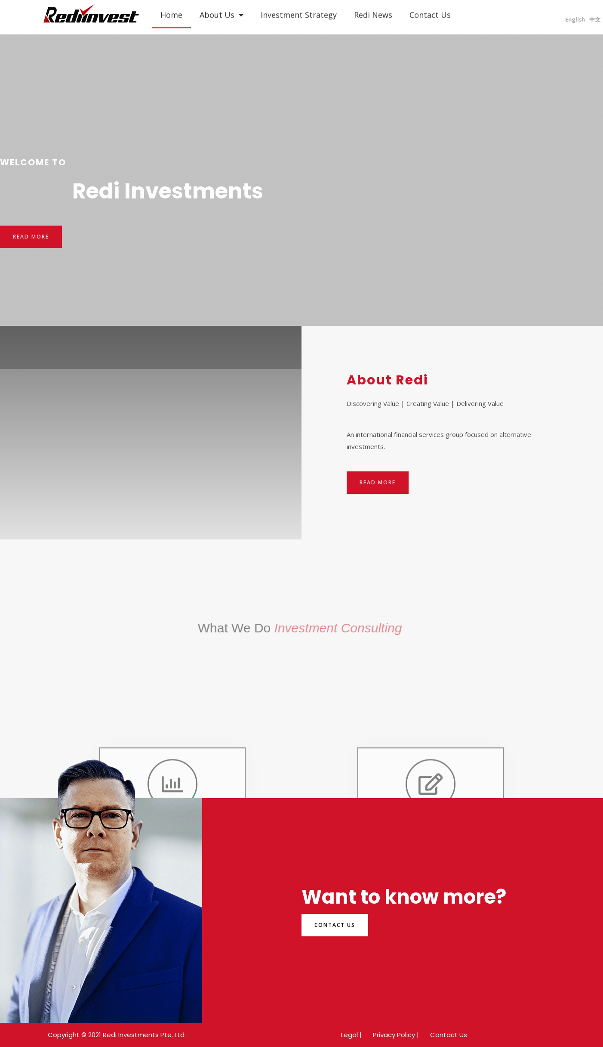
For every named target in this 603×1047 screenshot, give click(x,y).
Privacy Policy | (396, 1034)
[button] (31, 237)
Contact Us (448, 1034)
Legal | (351, 1034)
